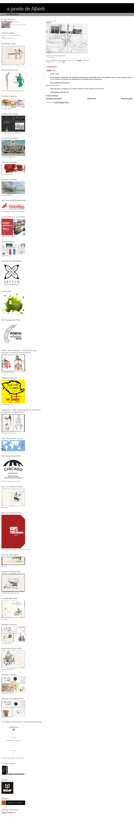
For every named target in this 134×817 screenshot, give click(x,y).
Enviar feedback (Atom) (61, 102)
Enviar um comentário (52, 95)
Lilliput (3, 37)
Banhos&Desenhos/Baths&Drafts (11, 35)
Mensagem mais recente (54, 98)
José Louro (16, 22)
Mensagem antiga (127, 98)
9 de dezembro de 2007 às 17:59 (59, 92)
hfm (49, 70)
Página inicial (91, 98)
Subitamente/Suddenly (8, 38)
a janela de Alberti (25, 9)
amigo (80, 60)
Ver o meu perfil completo (18, 24)
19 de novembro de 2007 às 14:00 (60, 82)
